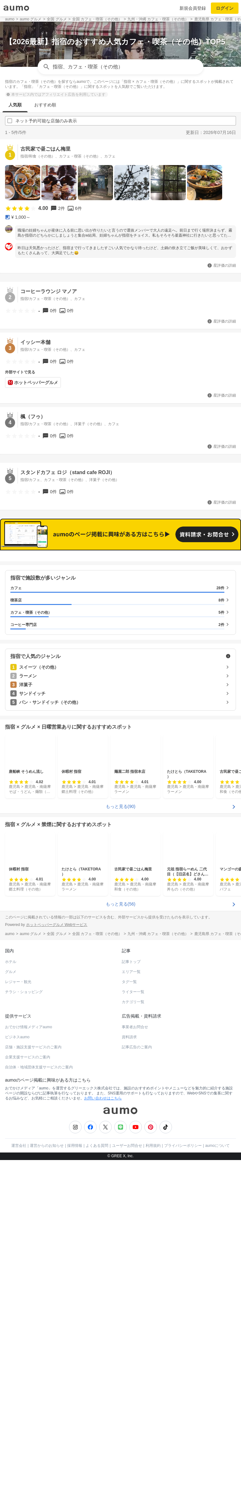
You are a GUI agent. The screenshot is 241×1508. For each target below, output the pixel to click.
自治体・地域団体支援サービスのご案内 (39, 1067)
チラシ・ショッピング (24, 992)
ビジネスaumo (17, 1037)
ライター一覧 (133, 992)
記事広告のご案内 (137, 1047)
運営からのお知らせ (47, 1145)
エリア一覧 (131, 972)
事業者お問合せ (135, 1027)
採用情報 (74, 1145)
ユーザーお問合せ (127, 1145)
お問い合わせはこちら (103, 1098)
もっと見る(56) (121, 903)
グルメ (10, 972)
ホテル (10, 962)
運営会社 (18, 1145)
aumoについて (217, 1145)
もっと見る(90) (121, 806)
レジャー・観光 (18, 982)
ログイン (224, 8)
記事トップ (131, 962)
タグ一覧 (129, 982)
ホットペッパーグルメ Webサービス (57, 924)
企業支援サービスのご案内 (27, 1057)
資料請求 (129, 1037)
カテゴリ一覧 (133, 1002)
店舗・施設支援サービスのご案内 (33, 1047)
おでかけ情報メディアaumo (28, 1027)
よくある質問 (97, 1145)
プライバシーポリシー (183, 1145)
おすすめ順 (45, 104)
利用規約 (153, 1145)
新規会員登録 (192, 8)
